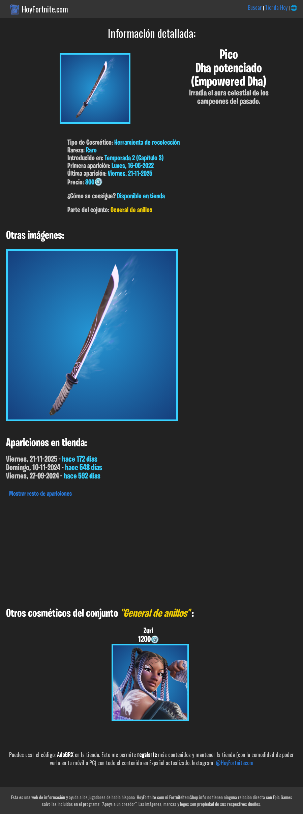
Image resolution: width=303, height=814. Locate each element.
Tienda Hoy (276, 7)
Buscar (255, 7)
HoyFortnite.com (45, 9)
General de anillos (131, 210)
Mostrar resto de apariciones (40, 494)
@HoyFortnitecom (234, 763)
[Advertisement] (151, 550)
